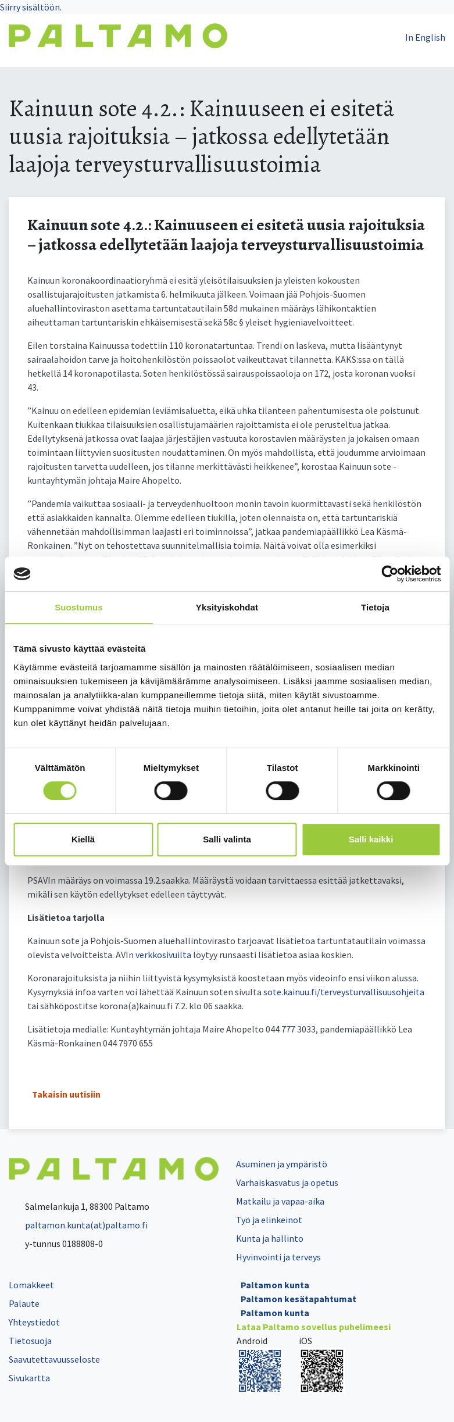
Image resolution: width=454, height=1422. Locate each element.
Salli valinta (227, 839)
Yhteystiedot (34, 1322)
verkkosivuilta (163, 954)
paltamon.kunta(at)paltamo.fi (78, 1225)
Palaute (24, 1303)
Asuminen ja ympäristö (281, 1164)
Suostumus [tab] (79, 607)
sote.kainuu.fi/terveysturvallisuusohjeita (343, 992)
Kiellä (83, 839)
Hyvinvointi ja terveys (278, 1257)
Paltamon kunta (275, 1285)
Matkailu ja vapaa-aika (280, 1201)
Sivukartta (29, 1378)
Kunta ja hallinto (269, 1238)
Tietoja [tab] (375, 607)
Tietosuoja (30, 1340)
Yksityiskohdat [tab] (227, 607)
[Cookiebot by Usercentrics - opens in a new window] (390, 574)
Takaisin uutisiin (66, 1094)
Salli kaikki (371, 839)
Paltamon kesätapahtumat (298, 1299)
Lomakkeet (31, 1285)
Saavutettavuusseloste (54, 1359)
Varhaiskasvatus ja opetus (287, 1182)
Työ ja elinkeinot (269, 1220)
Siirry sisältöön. (31, 7)
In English (425, 37)
